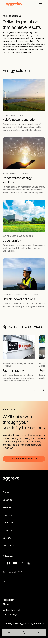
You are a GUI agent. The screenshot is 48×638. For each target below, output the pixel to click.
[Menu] (40, 4)
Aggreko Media (14, 563)
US (4, 582)
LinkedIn (21, 563)
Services (7, 507)
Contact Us (8, 545)
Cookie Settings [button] (10, 614)
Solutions (7, 499)
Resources (8, 522)
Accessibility (8, 600)
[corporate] (14, 4)
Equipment (8, 515)
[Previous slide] (34, 389)
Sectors (7, 492)
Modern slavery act (11, 610)
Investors (7, 530)
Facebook (7, 563)
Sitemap (6, 604)
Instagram (28, 563)
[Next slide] (42, 389)
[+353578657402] (24, 632)
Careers (7, 538)
